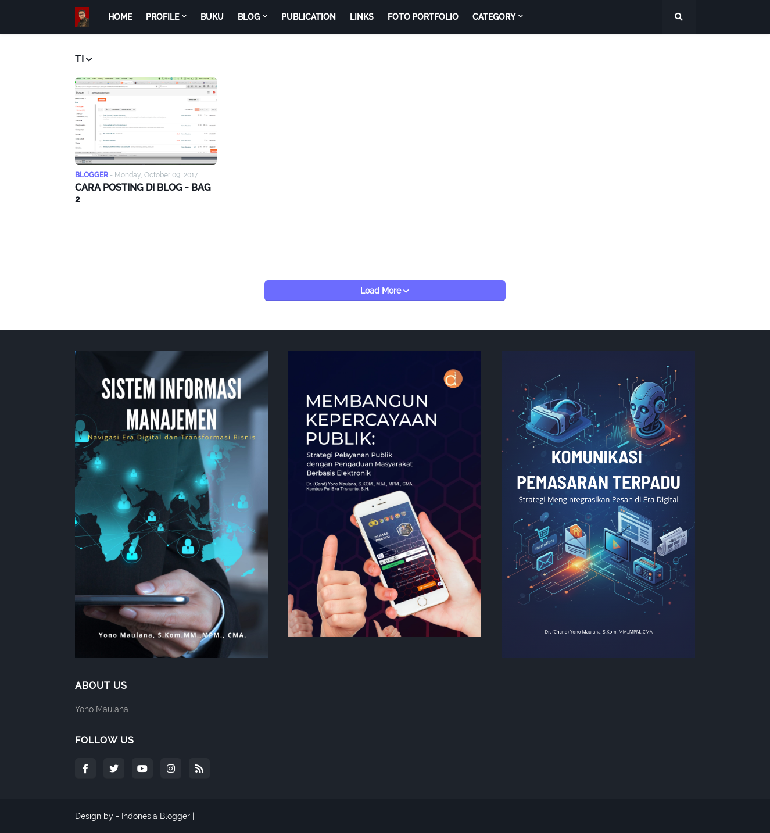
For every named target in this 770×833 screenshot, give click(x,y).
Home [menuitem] (120, 17)
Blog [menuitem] (249, 17)
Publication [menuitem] (308, 17)
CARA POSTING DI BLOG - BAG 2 (143, 193)
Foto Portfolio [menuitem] (423, 17)
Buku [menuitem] (212, 17)
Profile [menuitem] (162, 17)
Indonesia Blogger (155, 816)
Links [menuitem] (362, 17)
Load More (381, 290)
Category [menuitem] (493, 17)
